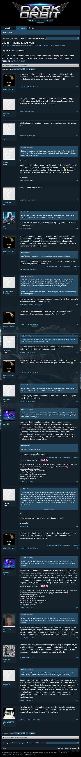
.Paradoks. (7, 351)
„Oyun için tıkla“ (18, 61)
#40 (77, 719)
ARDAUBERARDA (8, 723)
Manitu (5, 162)
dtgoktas (6, 113)
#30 (77, 352)
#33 (77, 482)
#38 (77, 657)
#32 (77, 401)
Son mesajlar (7, 32)
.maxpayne (7, 138)
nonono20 (7, 629)
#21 (77, 87)
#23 (77, 135)
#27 (77, 269)
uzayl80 (6, 424)
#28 (77, 304)
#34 (77, 526)
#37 (77, 638)
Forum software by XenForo (17, 752)
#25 (77, 200)
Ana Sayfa (9, 28)
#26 (77, 228)
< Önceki (16, 69)
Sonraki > (32, 69)
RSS (78, 748)
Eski (4, 227)
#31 (77, 373)
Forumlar (21, 28)
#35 (77, 548)
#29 (77, 324)
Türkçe (4, 748)
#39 (77, 700)
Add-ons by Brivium (19, 754)
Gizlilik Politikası (75, 751)
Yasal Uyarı (60, 748)
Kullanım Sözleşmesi (63, 751)
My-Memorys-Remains (8, 292)
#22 (77, 111)
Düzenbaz (6, 399)
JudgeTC (6, 684)
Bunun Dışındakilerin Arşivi (14, 45)
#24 (77, 180)
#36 (77, 607)
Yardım (67, 748)
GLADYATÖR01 (37, 45)
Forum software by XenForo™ (50, 752)
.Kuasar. (6, 504)
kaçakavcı (6, 660)
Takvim (32, 28)
